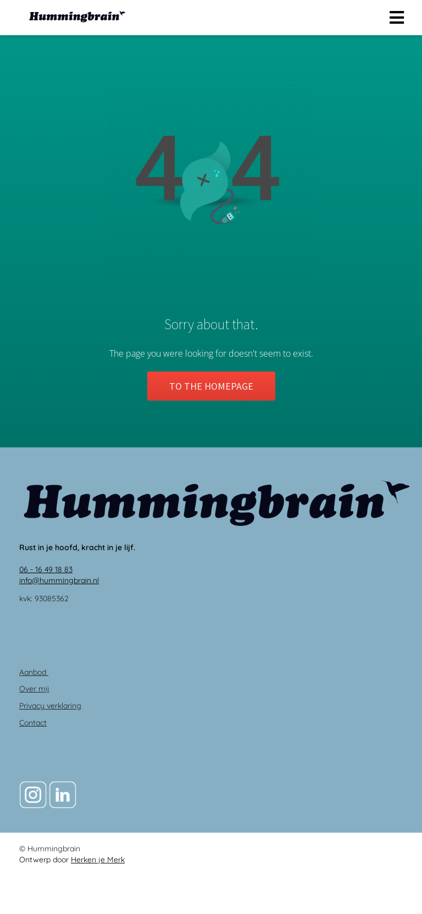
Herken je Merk (98, 860)
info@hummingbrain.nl (59, 580)
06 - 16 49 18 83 (46, 569)
